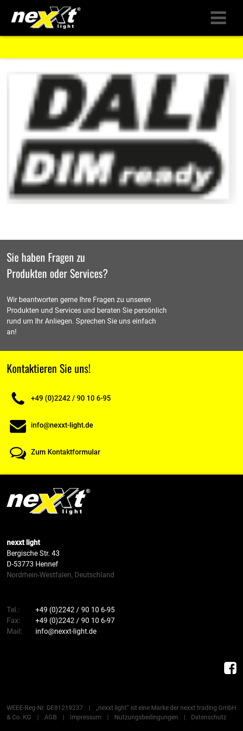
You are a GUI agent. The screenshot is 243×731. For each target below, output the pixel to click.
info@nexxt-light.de (50, 425)
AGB (50, 717)
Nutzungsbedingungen (146, 717)
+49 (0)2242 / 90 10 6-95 (59, 398)
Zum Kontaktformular (53, 452)
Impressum (85, 717)
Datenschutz (208, 717)
